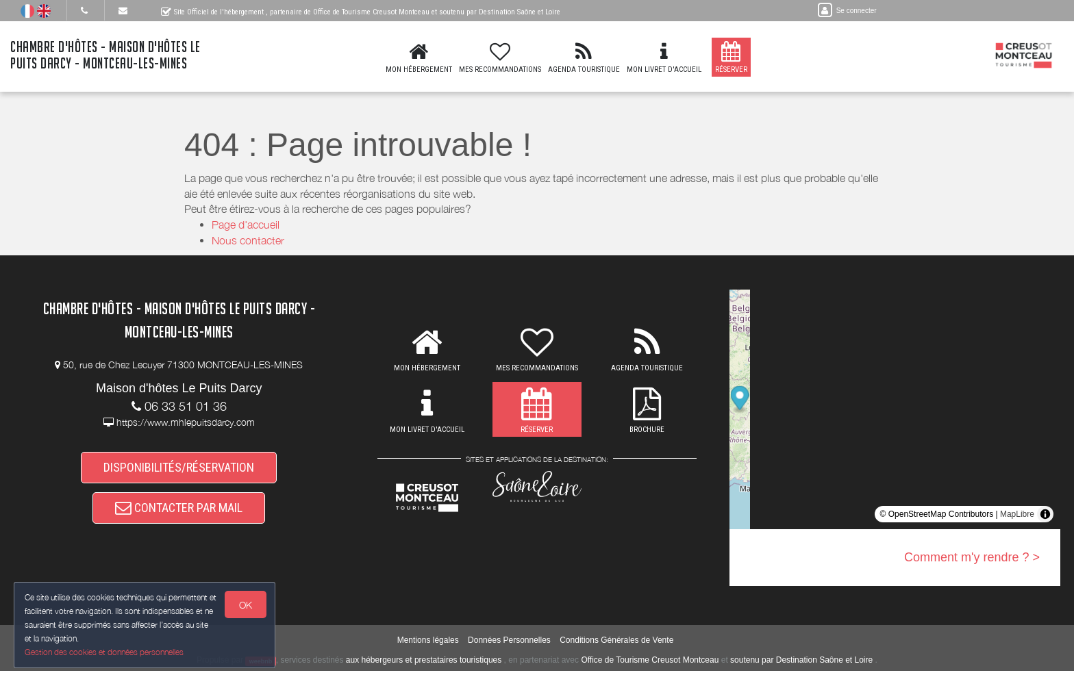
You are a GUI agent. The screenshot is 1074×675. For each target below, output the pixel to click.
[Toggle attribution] (1045, 514)
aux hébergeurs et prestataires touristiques (423, 664)
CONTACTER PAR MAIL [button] (178, 510)
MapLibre (1017, 514)
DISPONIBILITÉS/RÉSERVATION (178, 468)
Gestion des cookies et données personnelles (104, 652)
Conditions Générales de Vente (616, 644)
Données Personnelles (509, 644)
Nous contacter (248, 240)
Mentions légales (428, 644)
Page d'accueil (245, 224)
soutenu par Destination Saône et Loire (801, 664)
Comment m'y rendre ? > (972, 557)
